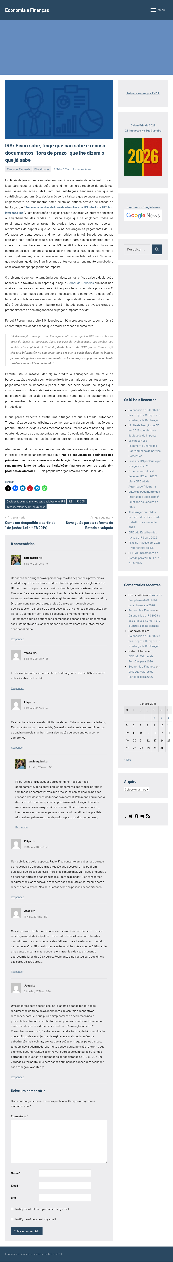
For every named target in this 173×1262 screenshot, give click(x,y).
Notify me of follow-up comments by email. (42, 1209)
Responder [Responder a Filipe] (17, 748)
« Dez (127, 759)
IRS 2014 (83, 501)
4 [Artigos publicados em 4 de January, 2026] (168, 717)
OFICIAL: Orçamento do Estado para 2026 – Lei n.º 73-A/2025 (144, 558)
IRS (72, 501)
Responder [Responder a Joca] (17, 1077)
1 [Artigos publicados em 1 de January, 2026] (147, 717)
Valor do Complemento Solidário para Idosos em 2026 (145, 600)
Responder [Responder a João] (17, 972)
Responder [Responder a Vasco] (17, 688)
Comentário (19, 1116)
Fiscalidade (41, 169)
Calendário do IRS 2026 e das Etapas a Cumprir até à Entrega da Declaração (144, 415)
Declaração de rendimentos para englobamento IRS (37, 501)
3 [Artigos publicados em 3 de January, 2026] (161, 717)
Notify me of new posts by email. (36, 1219)
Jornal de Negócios (81, 283)
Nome (15, 1173)
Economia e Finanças (29, 10)
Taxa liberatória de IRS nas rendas (27, 507)
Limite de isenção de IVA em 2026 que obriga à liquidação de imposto (143, 430)
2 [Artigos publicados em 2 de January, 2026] (154, 717)
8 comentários (82, 169)
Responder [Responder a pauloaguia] (17, 639)
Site (13, 1198)
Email (15, 1185)
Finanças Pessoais (18, 169)
